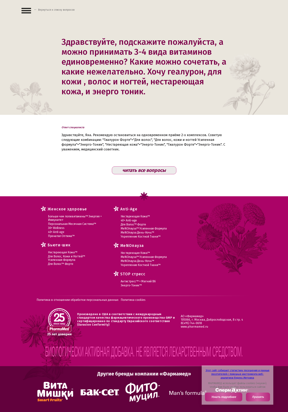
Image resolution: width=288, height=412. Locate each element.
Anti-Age (128, 209)
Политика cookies (133, 300)
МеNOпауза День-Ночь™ (137, 232)
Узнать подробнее (223, 397)
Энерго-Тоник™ (131, 285)
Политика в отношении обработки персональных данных (77, 300)
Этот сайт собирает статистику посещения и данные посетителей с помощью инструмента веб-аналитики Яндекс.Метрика (237, 374)
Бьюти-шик (59, 245)
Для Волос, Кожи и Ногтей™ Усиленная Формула (66, 258)
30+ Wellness (56, 228)
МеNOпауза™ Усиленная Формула (144, 228)
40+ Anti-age (56, 232)
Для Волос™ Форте (60, 264)
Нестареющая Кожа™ (62, 252)
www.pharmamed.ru (194, 326)
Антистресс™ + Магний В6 (138, 281)
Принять (258, 397)
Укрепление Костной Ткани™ (141, 236)
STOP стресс (132, 274)
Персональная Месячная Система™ (72, 224)
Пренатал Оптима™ (61, 236)
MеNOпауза (132, 245)
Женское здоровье (67, 209)
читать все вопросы (144, 170)
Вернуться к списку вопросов (56, 9)
